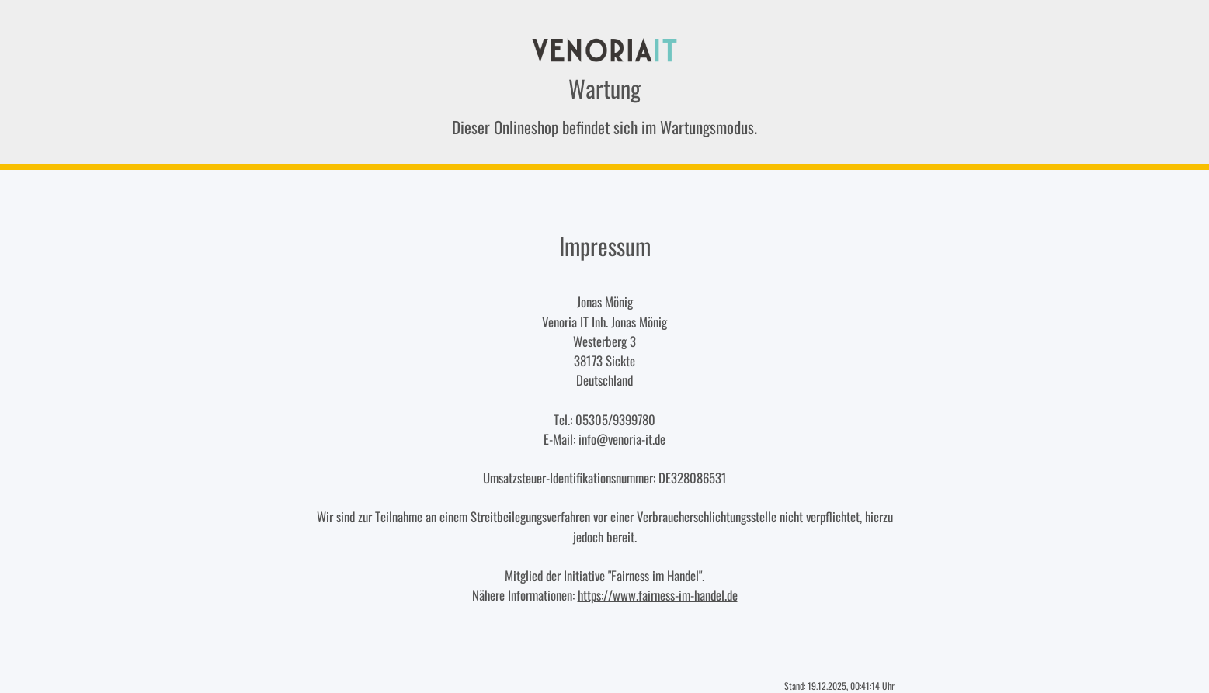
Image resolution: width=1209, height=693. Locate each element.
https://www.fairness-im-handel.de (658, 595)
